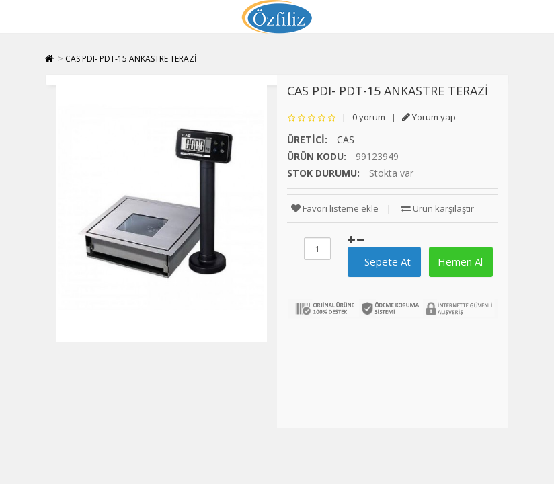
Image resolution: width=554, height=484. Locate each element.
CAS (345, 139)
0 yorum (368, 117)
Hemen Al (459, 261)
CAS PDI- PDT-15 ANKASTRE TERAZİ (130, 59)
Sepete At (382, 261)
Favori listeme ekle (335, 208)
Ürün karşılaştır (437, 208)
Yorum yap (429, 117)
